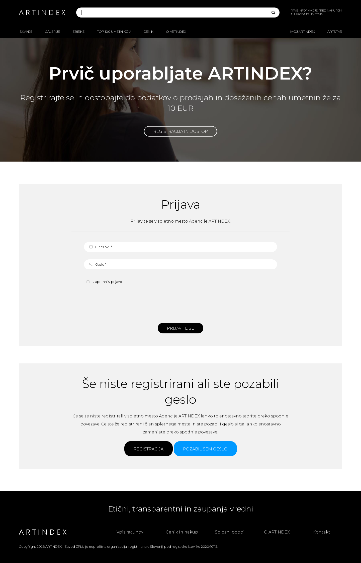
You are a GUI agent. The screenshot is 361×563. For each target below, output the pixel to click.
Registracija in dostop (180, 131)
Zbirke (78, 32)
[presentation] (180, 303)
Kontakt (321, 532)
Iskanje (25, 32)
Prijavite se (180, 328)
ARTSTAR (334, 32)
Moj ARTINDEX (302, 32)
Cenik (148, 32)
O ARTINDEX (176, 32)
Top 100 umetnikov (114, 32)
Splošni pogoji (230, 532)
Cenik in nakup (182, 532)
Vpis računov (130, 532)
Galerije (52, 32)
